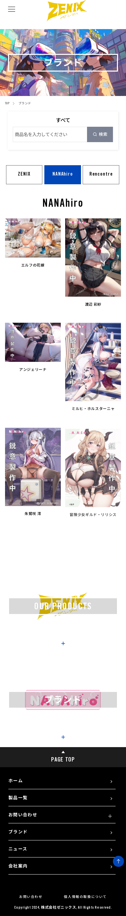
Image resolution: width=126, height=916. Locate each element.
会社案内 (18, 866)
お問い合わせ (22, 814)
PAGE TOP (63, 755)
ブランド (18, 831)
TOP (7, 103)
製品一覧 (18, 797)
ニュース (17, 848)
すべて (63, 120)
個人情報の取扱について (85, 897)
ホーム (15, 780)
